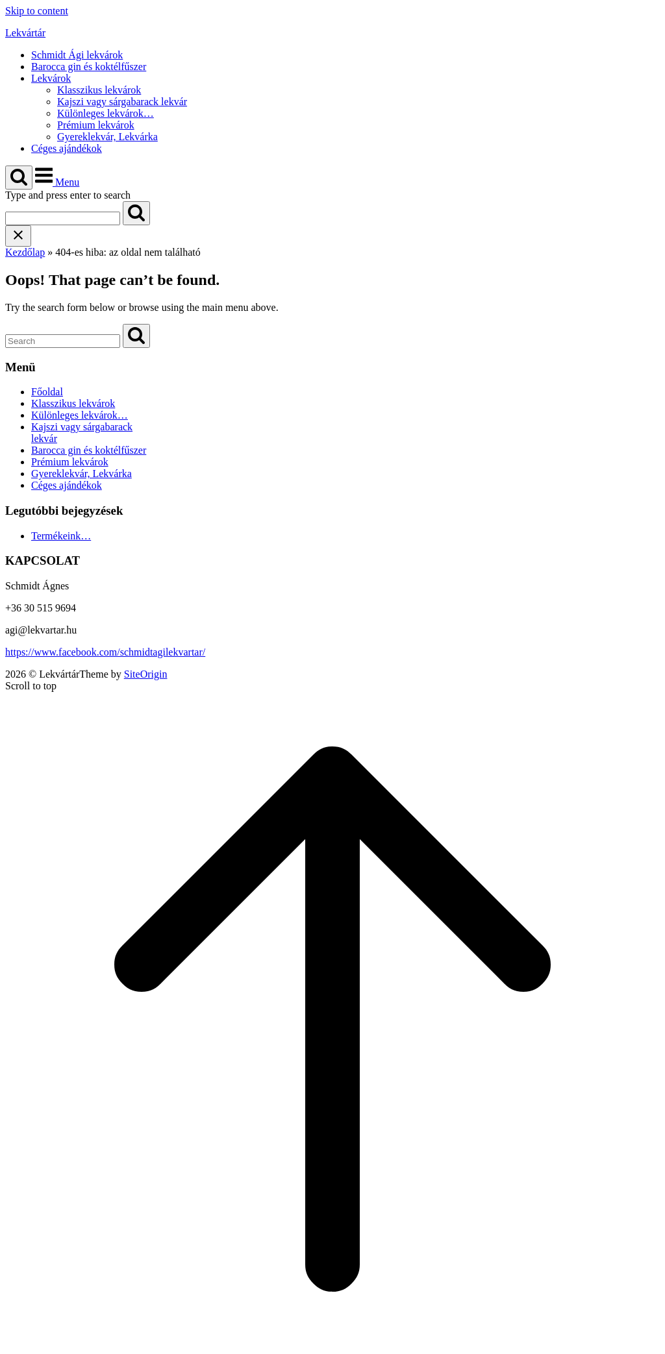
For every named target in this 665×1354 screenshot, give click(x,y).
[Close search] (18, 236)
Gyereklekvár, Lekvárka (107, 136)
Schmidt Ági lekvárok (77, 54)
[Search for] (62, 218)
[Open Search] (18, 178)
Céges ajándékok (66, 148)
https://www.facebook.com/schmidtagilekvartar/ (105, 652)
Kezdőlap (25, 252)
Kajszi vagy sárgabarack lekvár (122, 101)
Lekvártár (25, 32)
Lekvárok (51, 78)
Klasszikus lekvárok (99, 89)
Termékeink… (61, 535)
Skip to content (36, 10)
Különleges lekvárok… (105, 113)
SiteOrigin (146, 674)
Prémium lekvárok (95, 124)
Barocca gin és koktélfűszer (88, 66)
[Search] (136, 213)
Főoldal (47, 391)
